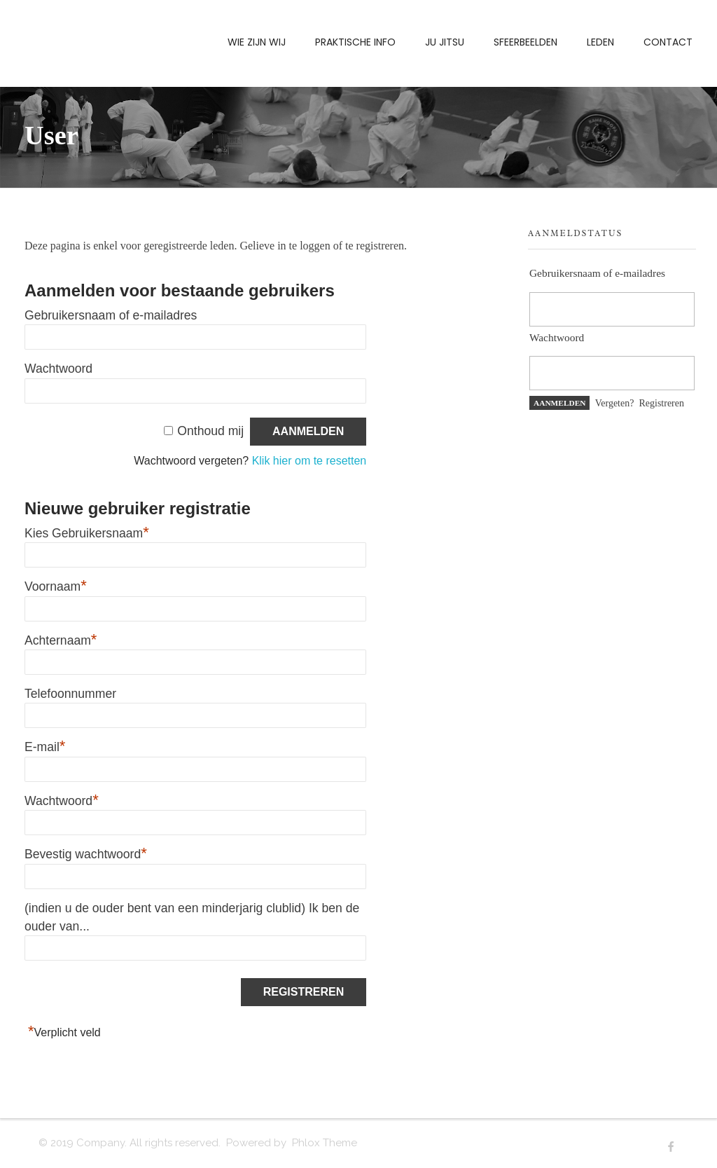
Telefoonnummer (70, 694)
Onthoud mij (210, 431)
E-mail (45, 747)
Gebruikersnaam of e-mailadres (111, 315)
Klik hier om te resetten (309, 461)
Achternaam (61, 640)
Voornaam (56, 586)
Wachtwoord (58, 369)
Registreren (661, 403)
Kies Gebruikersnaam (87, 533)
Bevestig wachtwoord (86, 854)
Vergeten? (614, 403)
